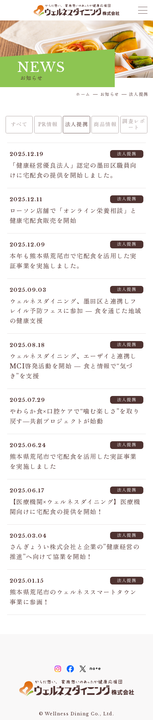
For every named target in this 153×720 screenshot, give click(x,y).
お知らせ (109, 94)
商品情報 (105, 124)
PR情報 (48, 124)
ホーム (83, 94)
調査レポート (133, 124)
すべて (19, 124)
